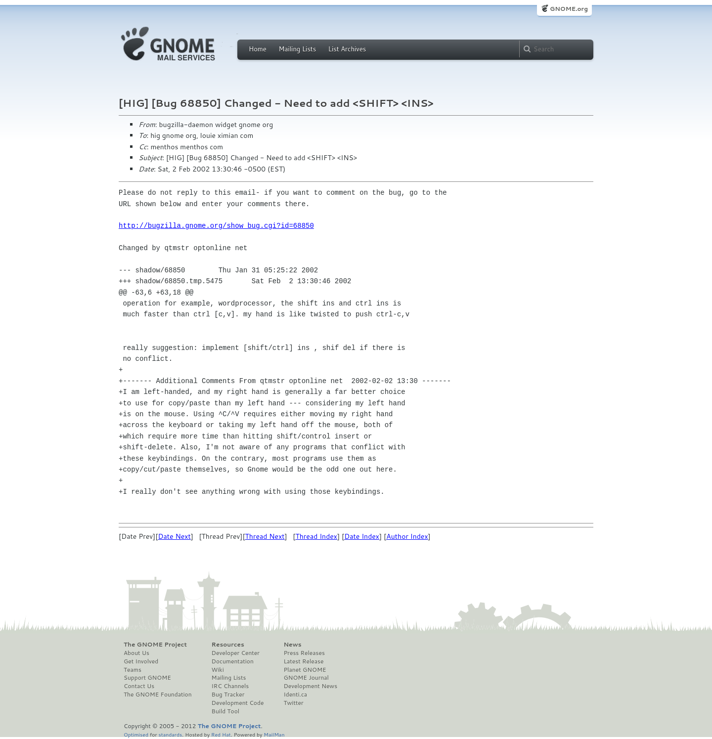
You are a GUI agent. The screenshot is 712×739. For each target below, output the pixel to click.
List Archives (347, 48)
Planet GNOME (304, 670)
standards (170, 734)
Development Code (238, 703)
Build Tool (225, 711)
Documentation (233, 661)
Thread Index (316, 536)
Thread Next (265, 536)
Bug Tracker (228, 694)
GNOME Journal (306, 678)
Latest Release (303, 661)
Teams (132, 670)
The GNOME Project (155, 645)
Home (258, 48)
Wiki (218, 670)
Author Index (407, 536)
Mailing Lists (297, 48)
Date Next (174, 536)
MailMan (274, 734)
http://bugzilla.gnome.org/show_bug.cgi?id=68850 (216, 225)
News (292, 645)
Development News (310, 686)
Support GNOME (147, 678)
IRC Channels (230, 686)
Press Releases (303, 653)
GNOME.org (569, 8)
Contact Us (139, 686)
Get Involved (141, 661)
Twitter (293, 703)
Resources (228, 645)
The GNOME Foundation (158, 694)
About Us (136, 653)
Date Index (361, 536)
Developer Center (236, 653)
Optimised (136, 734)
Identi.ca (295, 694)
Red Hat (221, 734)
